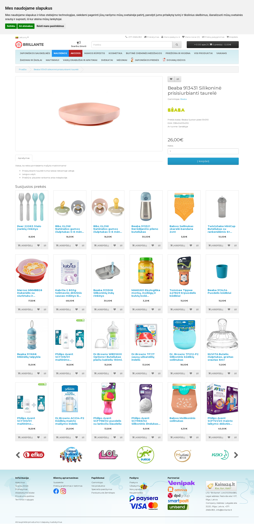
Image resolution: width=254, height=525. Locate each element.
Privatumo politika (24, 496)
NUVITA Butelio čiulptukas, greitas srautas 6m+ (220, 356)
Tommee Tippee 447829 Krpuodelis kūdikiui (183, 292)
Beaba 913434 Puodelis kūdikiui (219, 291)
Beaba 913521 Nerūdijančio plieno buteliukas (144, 229)
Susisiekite (58, 482)
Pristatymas (21, 489)
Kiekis (170, 145)
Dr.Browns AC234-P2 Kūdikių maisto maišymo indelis (69, 420)
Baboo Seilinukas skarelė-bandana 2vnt (181, 229)
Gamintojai (97, 482)
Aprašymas (24, 158)
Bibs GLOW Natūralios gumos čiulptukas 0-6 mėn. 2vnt (69, 230)
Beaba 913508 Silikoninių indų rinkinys (103, 292)
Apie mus (20, 482)
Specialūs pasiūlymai (101, 489)
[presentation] (17, 455)
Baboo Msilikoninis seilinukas (182, 419)
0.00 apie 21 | (212, 44)
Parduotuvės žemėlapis (103, 492)
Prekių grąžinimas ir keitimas (67, 486)
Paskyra (134, 482)
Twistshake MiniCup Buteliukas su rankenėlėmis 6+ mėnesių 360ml (221, 230)
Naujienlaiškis (136, 492)
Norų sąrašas (136, 489)
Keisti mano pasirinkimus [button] (50, 26)
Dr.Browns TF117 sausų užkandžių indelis (142, 356)
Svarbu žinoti (21, 486)
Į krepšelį (203, 161)
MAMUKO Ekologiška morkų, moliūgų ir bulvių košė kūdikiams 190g (145, 294)
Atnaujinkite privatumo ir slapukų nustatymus (38, 522)
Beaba (183, 99)
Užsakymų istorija (138, 486)
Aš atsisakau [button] (26, 26)
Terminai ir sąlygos (24, 499)
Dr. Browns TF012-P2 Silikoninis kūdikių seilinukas (184, 356)
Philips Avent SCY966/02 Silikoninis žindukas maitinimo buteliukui (145, 422)
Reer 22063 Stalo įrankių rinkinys (29, 228)
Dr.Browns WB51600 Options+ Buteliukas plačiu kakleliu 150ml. (107, 356)
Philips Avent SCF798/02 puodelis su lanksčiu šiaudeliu (107, 420)
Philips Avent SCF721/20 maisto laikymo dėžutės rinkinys (220, 422)
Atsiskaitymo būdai (24, 492)
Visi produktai (98, 486)
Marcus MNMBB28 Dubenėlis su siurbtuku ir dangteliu (29, 294)
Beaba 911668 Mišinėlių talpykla (29, 355)
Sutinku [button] (11, 26)
